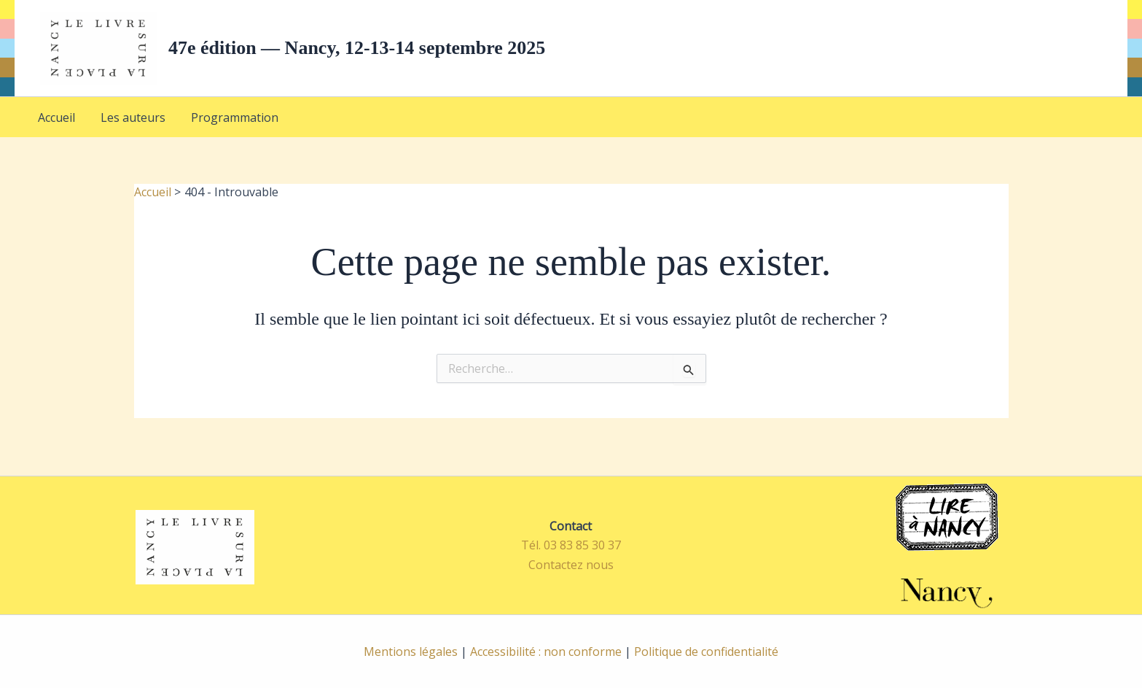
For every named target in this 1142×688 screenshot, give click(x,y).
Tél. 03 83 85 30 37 (571, 545)
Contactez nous (571, 565)
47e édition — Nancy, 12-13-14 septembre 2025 (356, 47)
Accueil (51, 123)
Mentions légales (411, 651)
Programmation (207, 123)
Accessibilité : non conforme (546, 651)
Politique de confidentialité (706, 651)
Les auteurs (117, 123)
